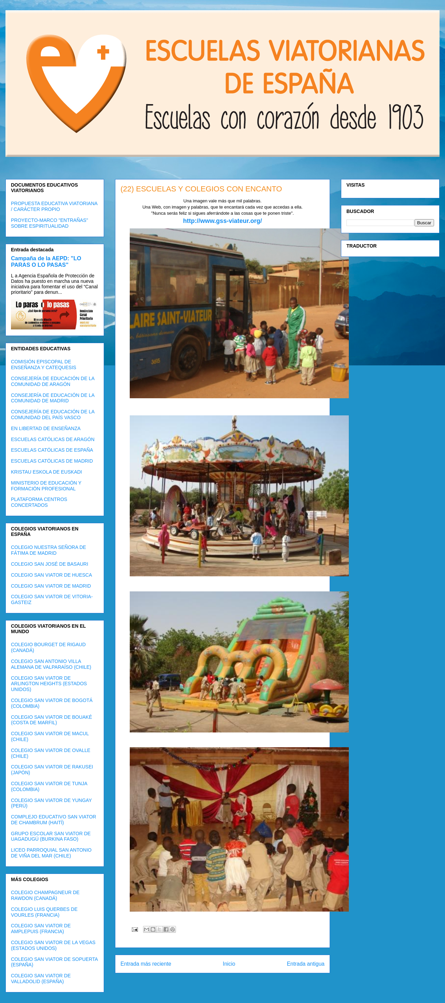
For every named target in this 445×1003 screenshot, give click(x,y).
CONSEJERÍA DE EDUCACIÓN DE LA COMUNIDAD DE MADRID (52, 398)
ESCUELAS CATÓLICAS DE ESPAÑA (52, 450)
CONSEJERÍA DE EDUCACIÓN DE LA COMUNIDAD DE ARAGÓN (52, 381)
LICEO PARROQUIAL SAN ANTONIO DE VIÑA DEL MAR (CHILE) (51, 852)
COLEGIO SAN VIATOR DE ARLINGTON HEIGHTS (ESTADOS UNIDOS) (49, 683)
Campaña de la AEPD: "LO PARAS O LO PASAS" (46, 261)
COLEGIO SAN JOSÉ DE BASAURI (49, 564)
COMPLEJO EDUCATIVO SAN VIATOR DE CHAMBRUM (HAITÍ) (53, 819)
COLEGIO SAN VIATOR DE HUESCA (51, 575)
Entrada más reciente (145, 964)
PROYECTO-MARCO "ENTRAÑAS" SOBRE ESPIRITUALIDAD (49, 223)
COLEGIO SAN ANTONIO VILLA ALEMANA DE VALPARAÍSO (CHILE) (51, 664)
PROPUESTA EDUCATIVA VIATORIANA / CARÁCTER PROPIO (54, 206)
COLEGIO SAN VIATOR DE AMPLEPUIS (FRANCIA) (41, 928)
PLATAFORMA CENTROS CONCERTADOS (39, 502)
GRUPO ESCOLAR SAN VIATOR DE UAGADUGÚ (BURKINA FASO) (51, 836)
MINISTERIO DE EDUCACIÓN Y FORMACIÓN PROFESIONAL (46, 485)
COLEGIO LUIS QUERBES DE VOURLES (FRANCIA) (44, 912)
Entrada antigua (306, 964)
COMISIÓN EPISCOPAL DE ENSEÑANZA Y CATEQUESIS (43, 364)
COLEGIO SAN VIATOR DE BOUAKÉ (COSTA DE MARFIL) (51, 720)
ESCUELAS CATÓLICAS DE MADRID (52, 461)
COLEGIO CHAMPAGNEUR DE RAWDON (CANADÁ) (45, 895)
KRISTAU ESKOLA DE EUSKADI (46, 472)
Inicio (229, 964)
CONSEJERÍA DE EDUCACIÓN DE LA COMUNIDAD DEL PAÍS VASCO (52, 414)
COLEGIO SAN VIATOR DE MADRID (51, 586)
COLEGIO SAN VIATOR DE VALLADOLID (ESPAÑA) (41, 978)
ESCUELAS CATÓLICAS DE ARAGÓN (52, 439)
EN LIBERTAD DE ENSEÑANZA (45, 428)
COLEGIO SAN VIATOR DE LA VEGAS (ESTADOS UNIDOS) (53, 945)
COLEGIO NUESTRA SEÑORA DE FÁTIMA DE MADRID (48, 550)
